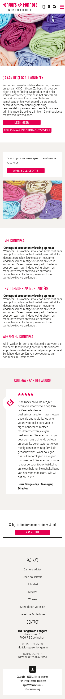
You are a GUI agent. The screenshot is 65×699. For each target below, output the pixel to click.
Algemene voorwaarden (32, 684)
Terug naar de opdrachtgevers (27, 130)
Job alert (32, 584)
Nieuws (32, 592)
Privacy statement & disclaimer (32, 680)
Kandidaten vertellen (32, 606)
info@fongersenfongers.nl (32, 647)
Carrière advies (33, 569)
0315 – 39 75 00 (32, 644)
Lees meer (21, 122)
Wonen (32, 599)
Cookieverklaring (32, 689)
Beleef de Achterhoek (32, 614)
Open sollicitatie (25, 170)
